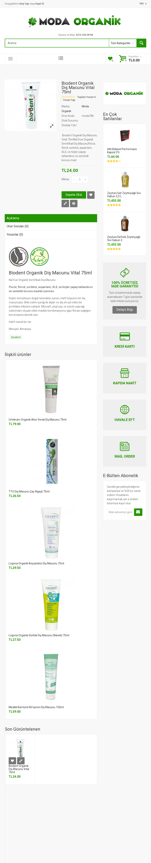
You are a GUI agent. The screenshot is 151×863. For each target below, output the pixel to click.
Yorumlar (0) (15, 234)
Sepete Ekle (73, 195)
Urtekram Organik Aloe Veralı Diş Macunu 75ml (37, 419)
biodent (16, 337)
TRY (142, 3)
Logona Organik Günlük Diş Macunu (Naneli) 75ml (39, 635)
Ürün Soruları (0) (18, 226)
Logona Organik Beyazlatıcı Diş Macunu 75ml (36, 563)
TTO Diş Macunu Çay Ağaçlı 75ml (29, 491)
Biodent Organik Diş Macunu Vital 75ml (19, 769)
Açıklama (13, 218)
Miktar (65, 179)
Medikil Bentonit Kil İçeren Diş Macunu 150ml (36, 707)
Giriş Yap (24, 3)
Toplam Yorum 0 (86, 97)
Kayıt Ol (39, 3)
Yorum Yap (69, 100)
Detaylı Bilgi (124, 309)
